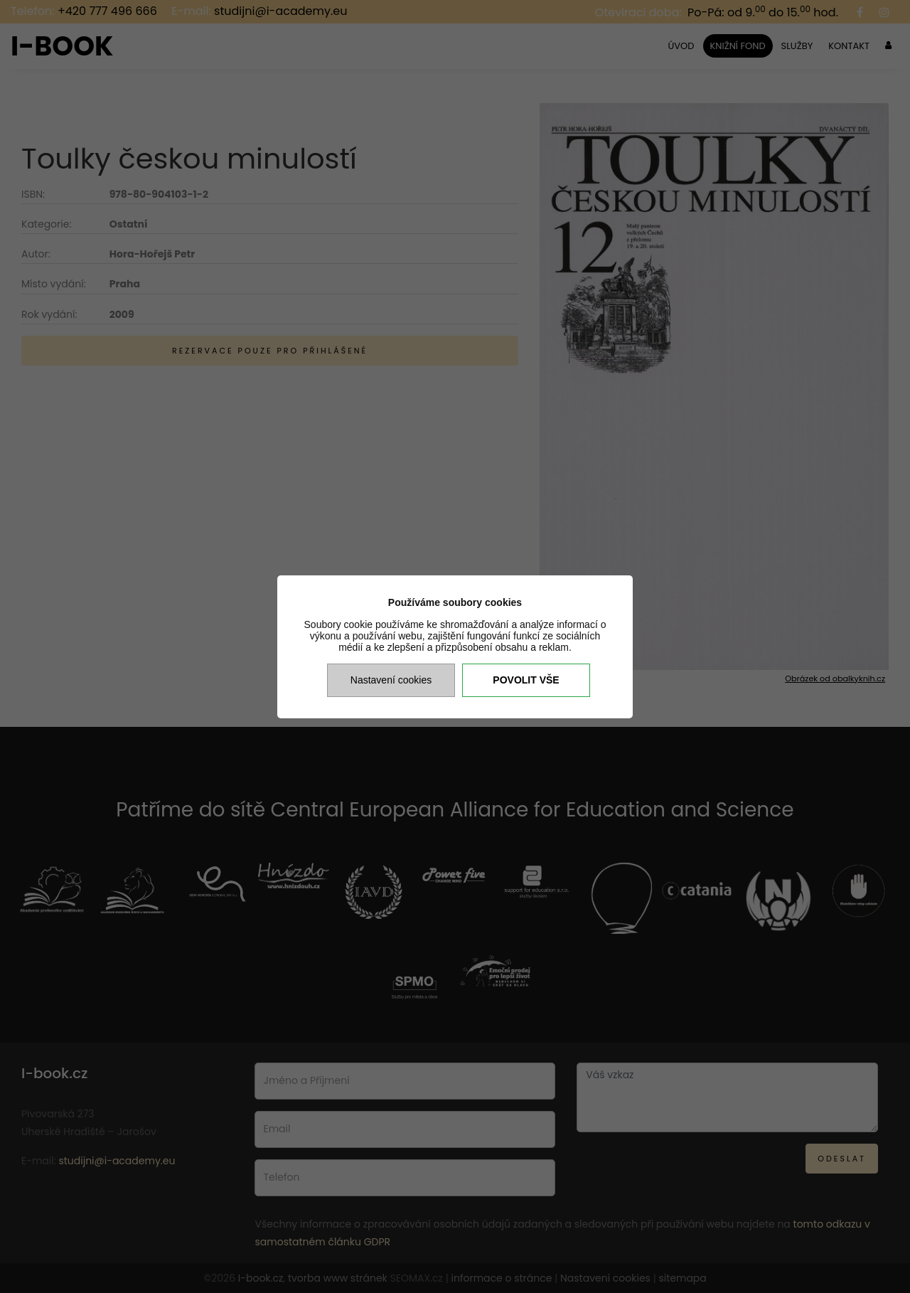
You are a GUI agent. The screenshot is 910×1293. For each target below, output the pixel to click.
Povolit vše (526, 680)
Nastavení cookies (391, 680)
